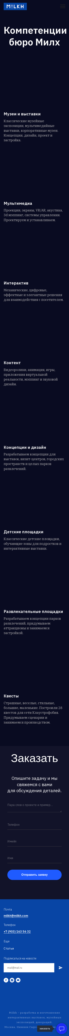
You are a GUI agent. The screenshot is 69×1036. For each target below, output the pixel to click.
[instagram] (12, 980)
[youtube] (18, 980)
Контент (12, 362)
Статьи (9, 948)
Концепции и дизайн (25, 447)
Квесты (11, 696)
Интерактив (16, 283)
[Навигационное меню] (62, 6)
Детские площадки (23, 531)
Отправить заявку (34, 874)
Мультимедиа (18, 203)
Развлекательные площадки (33, 611)
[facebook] (6, 980)
